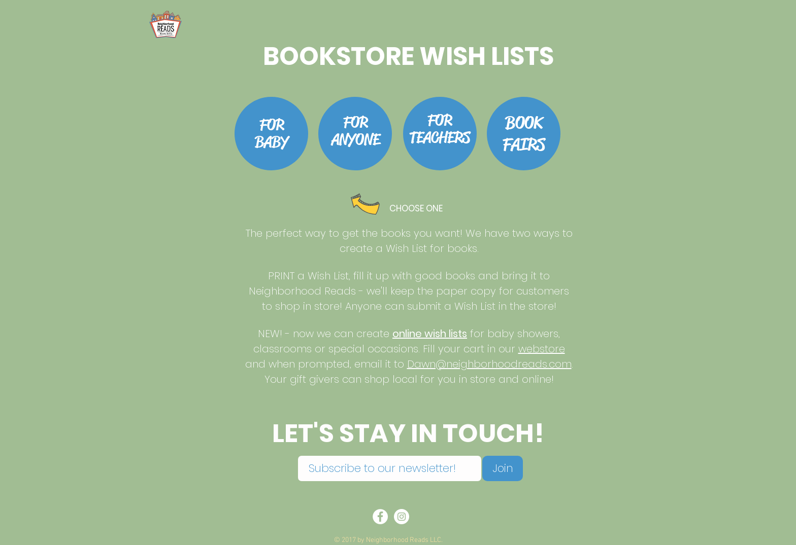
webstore (541, 349)
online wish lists (429, 333)
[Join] (502, 468)
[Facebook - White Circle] (380, 516)
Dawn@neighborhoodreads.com (489, 364)
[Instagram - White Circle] (401, 516)
